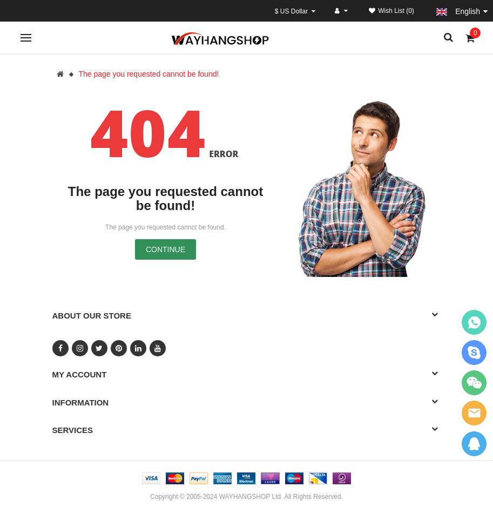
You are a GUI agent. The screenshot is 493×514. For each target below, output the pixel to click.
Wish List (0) (391, 11)
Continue (165, 249)
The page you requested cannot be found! (148, 74)
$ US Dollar (295, 11)
